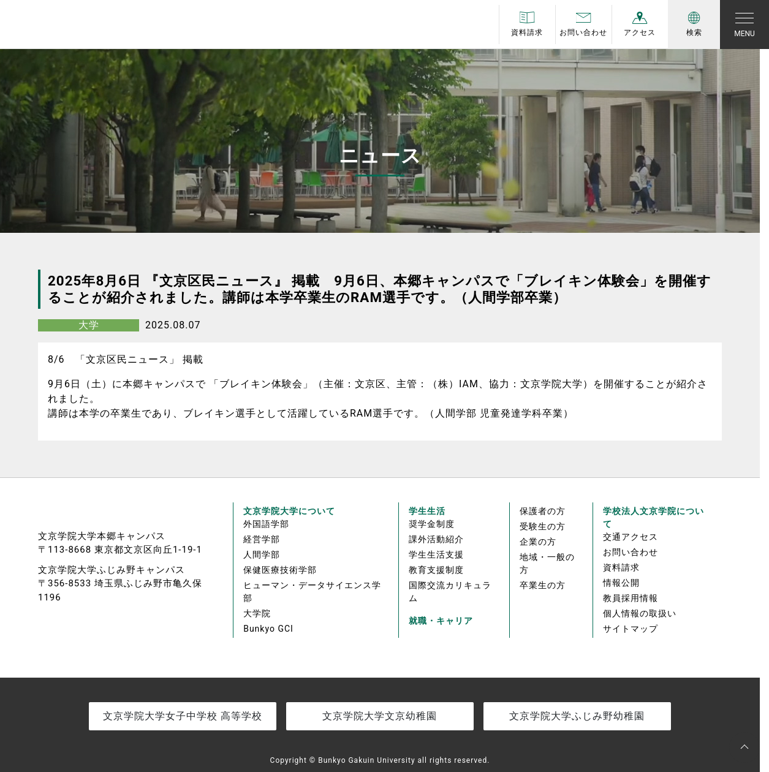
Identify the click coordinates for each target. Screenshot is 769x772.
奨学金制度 (432, 524)
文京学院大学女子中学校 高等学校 (182, 716)
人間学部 (261, 554)
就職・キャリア (441, 621)
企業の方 (538, 542)
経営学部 (261, 539)
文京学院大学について (289, 511)
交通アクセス (630, 537)
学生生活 (427, 511)
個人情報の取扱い (639, 613)
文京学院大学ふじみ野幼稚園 (577, 716)
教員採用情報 (630, 598)
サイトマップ (630, 629)
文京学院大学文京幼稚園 (379, 716)
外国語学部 (266, 524)
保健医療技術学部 (280, 570)
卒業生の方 (543, 585)
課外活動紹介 (436, 539)
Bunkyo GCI (268, 629)
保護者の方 (543, 511)
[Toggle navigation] (744, 24)
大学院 (257, 613)
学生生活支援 (436, 554)
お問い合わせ (630, 552)
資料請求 (621, 567)
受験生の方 (543, 526)
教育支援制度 (436, 570)
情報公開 (621, 583)
